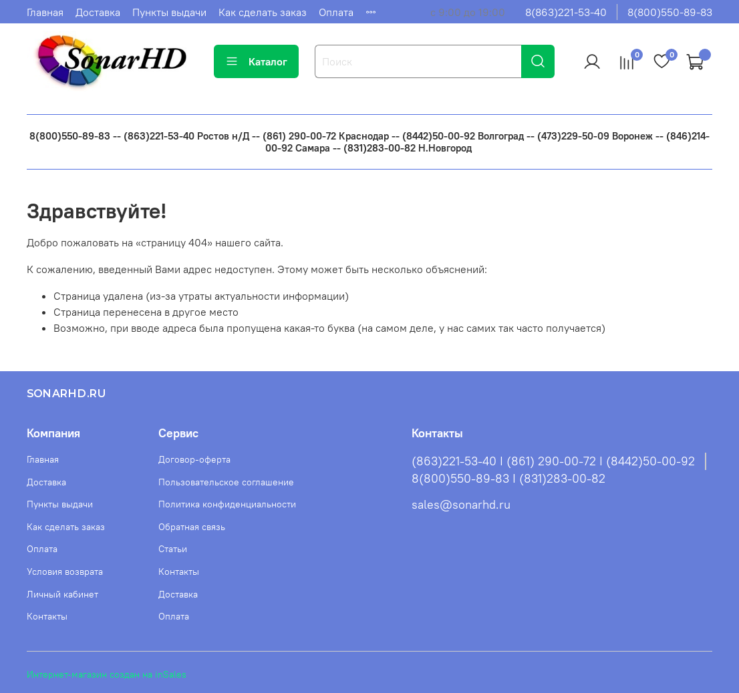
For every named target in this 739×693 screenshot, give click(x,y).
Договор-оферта (194, 459)
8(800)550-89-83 (669, 12)
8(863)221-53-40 (566, 12)
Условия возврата (65, 571)
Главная (45, 12)
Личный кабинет (62, 594)
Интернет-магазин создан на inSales (106, 674)
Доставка (98, 12)
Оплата (336, 12)
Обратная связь (191, 527)
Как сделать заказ (262, 12)
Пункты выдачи (169, 12)
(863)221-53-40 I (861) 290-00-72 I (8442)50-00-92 (553, 461)
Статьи (172, 549)
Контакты (47, 616)
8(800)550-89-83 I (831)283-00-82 (508, 478)
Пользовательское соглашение (226, 482)
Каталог (256, 61)
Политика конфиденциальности (227, 504)
